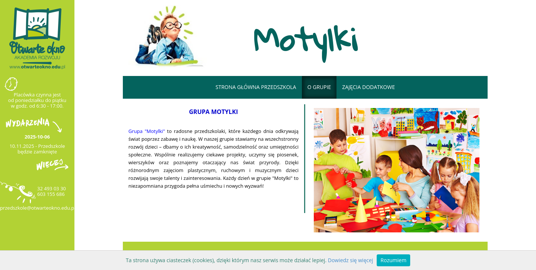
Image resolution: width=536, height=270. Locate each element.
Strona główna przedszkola (256, 86)
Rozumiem (393, 260)
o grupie (319, 86)
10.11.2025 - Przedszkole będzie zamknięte (37, 149)
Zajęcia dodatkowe (368, 86)
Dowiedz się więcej (350, 260)
